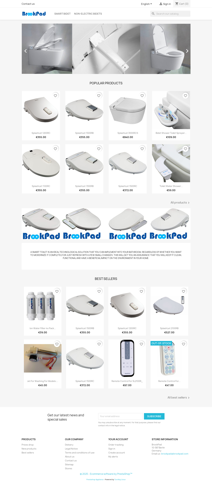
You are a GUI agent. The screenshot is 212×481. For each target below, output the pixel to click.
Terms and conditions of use (80, 452)
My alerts (113, 456)
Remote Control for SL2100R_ (127, 381)
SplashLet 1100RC (41, 186)
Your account (118, 439)
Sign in (111, 448)
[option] (106, 49)
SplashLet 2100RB (169, 328)
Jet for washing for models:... (42, 381)
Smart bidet (62, 13)
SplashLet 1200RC (41, 133)
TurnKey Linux (120, 479)
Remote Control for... (169, 381)
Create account (116, 452)
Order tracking (116, 444)
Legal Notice (71, 448)
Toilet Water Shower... (171, 186)
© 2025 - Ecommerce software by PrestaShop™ (106, 474)
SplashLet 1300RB (84, 186)
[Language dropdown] (147, 4)
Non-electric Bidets (88, 13)
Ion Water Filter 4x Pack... (43, 328)
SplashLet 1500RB (84, 133)
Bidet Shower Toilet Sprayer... (171, 133)
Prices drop (28, 444)
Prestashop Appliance (94, 479)
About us (69, 456)
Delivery (69, 444)
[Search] (170, 14)
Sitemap (69, 464)
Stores (68, 468)
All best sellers (179, 398)
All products (181, 203)
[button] (34, 49)
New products (29, 448)
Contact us (28, 3)
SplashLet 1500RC (127, 186)
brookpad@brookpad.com (174, 453)
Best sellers (28, 452)
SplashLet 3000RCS (127, 133)
